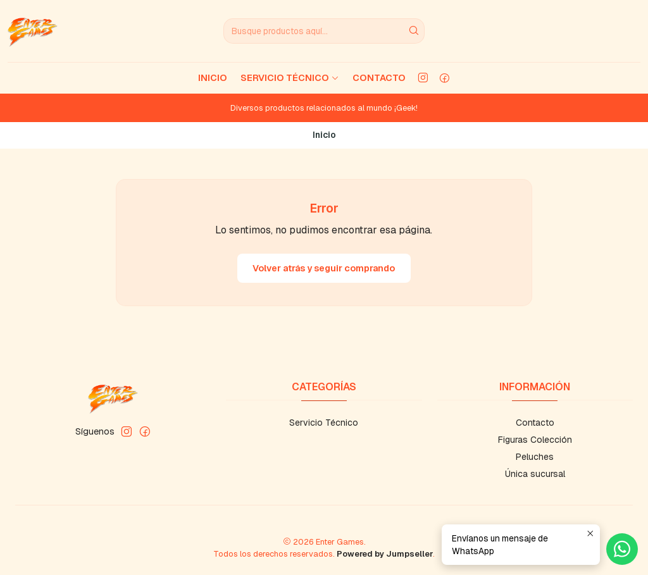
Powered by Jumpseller (385, 553)
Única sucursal (535, 473)
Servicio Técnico (289, 77)
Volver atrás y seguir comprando (323, 268)
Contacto (379, 77)
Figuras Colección (535, 439)
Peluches (535, 456)
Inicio (212, 77)
